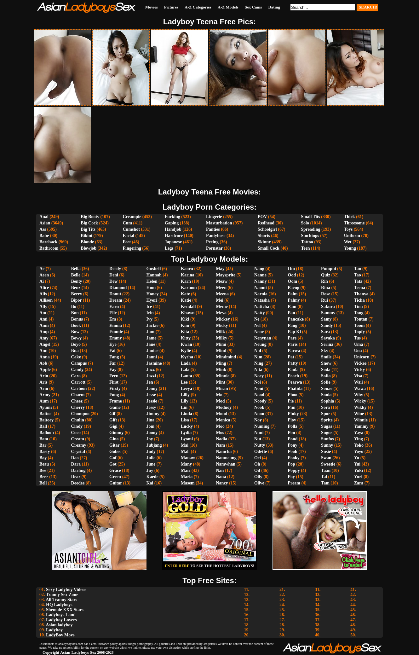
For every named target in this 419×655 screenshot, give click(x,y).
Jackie (152, 325)
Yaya (359, 432)
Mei (219, 300)
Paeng (294, 287)
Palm (293, 294)
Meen (221, 287)
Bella (76, 268)
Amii (44, 325)
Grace (115, 470)
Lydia (186, 432)
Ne (256, 319)
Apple (45, 369)
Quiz (325, 275)
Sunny (327, 445)
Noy (258, 420)
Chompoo (80, 413)
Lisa (185, 420)
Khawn (188, 312)
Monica (223, 420)
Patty (293, 363)
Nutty (259, 445)
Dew (113, 281)
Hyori (152, 300)
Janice (152, 350)
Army (44, 394)
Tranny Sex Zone (62, 594)
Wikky (360, 407)
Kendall (188, 306)
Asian (44, 223)
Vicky (359, 369)
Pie (291, 401)
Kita (185, 331)
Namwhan (225, 464)
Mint (221, 382)
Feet (127, 242)
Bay (43, 457)
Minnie (223, 376)
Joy (149, 439)
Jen (149, 382)
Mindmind (226, 357)
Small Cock (268, 248)
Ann (43, 350)
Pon (291, 432)
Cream (77, 439)
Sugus (326, 432)
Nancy (222, 483)
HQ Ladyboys (59, 604)
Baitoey (46, 420)
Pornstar (214, 248)
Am (42, 312)
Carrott (78, 382)
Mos (220, 432)
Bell (43, 483)
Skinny (264, 242)
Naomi (260, 287)
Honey (152, 294)
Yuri (358, 476)
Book (76, 325)
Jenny (152, 388)
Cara (76, 376)
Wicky (360, 401)
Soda (325, 369)
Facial (128, 235)
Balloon (46, 432)
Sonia (326, 394)
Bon (75, 312)
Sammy (328, 312)
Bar (42, 445)
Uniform (352, 235)
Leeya (186, 388)
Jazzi (151, 376)
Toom (359, 325)
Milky (221, 338)
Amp (44, 331)
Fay (113, 369)
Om (291, 268)
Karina (187, 275)
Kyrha (187, 357)
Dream (115, 300)
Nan (220, 470)
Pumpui (328, 268)
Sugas (326, 426)
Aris (43, 382)
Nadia (221, 439)
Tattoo (307, 242)
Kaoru (187, 268)
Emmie (116, 331)
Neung (260, 344)
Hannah (154, 275)
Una (358, 350)
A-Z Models (228, 7)
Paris (293, 344)
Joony (152, 432)
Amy (44, 338)
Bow (75, 331)
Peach (293, 376)
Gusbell (153, 268)
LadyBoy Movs (60, 635)
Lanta (186, 376)
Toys (348, 229)
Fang (114, 357)
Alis (43, 294)
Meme (222, 306)
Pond (293, 439)
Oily (258, 476)
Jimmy (152, 413)
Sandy (327, 325)
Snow (326, 363)
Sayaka (328, 338)
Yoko (359, 445)
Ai (41, 281)
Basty (44, 451)
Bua (75, 350)
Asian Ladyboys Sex (78, 652)
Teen (305, 248)
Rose (325, 294)
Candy (77, 369)
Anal (44, 216)
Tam (325, 483)
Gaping (172, 223)
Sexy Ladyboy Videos (66, 589)
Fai (112, 350)
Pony (292, 445)
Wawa (360, 388)
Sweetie (328, 464)
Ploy (292, 420)
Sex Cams (253, 7)
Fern (113, 376)
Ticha (359, 300)
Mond (221, 413)
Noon (259, 413)
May (220, 268)
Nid (257, 350)
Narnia (260, 294)
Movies (151, 7)
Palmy (294, 300)
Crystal (78, 451)
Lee (184, 382)
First (113, 382)
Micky (222, 325)
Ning (258, 363)
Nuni (259, 432)
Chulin (77, 420)
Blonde (87, 242)
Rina (325, 287)
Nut (257, 439)
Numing (261, 426)
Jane (150, 344)
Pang (292, 325)
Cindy (77, 426)
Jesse (151, 394)
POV (262, 216)
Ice (149, 306)
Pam (292, 306)
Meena (222, 294)
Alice (44, 287)
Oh (257, 464)
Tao (357, 275)
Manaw (188, 457)
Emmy (115, 338)
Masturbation (219, 223)
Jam (150, 331)
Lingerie (214, 216)
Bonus (77, 319)
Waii (358, 382)
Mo (219, 394)
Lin (184, 407)
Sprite (327, 420)
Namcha (224, 451)
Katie (186, 300)
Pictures (171, 7)
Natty (259, 312)
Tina (358, 306)
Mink (221, 369)
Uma (358, 344)
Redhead (266, 223)
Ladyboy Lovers (61, 619)
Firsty (115, 388)
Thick (349, 216)
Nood (259, 394)
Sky (324, 350)
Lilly (185, 394)
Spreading (310, 229)
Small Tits (310, 216)
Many (186, 464)
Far (112, 363)
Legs (169, 248)
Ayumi (45, 407)
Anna (44, 357)
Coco (76, 432)
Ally (43, 306)
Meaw (222, 281)
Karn (186, 281)
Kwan (186, 344)
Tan (357, 268)
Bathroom (48, 248)
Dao (75, 457)
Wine (359, 413)
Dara (76, 464)
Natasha (262, 300)
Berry (76, 294)
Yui (357, 464)
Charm (78, 394)
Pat (291, 357)
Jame (151, 338)
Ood (292, 275)
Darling (78, 470)
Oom (292, 281)
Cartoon (79, 388)
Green (115, 476)
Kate (185, 294)
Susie (326, 451)
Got (113, 464)
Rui (324, 300)
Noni (258, 388)
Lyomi (187, 439)
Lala (185, 369)
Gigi (113, 426)
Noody (260, 401)
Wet (348, 242)
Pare (292, 338)
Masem (188, 483)
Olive (259, 483)
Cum (127, 223)
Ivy (149, 319)
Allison (46, 300)
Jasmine (154, 363)
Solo (305, 223)
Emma (115, 325)
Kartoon (189, 287)
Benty (76, 281)
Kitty (186, 338)
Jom (150, 426)
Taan (325, 470)
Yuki (358, 470)
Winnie (361, 420)
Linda (186, 413)
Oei (257, 457)
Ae (41, 268)
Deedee (78, 483)
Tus (357, 338)
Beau (44, 464)
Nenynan (262, 338)
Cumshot (131, 229)
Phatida (295, 388)
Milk (220, 331)
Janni (151, 357)
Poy (291, 476)
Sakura (328, 306)
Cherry (78, 407)
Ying (358, 439)
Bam (43, 439)
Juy (149, 470)
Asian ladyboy (59, 625)
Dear (75, 476)
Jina (150, 420)
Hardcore (174, 235)
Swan (326, 457)
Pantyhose (215, 235)
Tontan (360, 319)
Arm (43, 388)
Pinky (293, 413)
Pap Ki (294, 331)
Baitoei (46, 413)
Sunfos (327, 439)
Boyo (76, 344)
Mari (185, 470)
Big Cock (89, 223)
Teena (359, 287)
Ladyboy (54, 630)
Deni (113, 275)
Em (112, 319)
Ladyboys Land (61, 614)
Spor (325, 413)
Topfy (359, 331)
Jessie (151, 401)
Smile (326, 357)
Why (358, 394)
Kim (185, 325)
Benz (76, 287)
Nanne (260, 275)
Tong (359, 312)
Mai (184, 445)
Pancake (296, 319)
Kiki (185, 319)
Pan (291, 312)
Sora (325, 407)
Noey (259, 376)
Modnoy (224, 407)
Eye (113, 344)
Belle (76, 275)
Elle (113, 312)
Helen (152, 281)
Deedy (115, 268)
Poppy (294, 470)
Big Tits (88, 229)
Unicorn (362, 357)
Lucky (187, 426)
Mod (220, 401)
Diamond (118, 287)
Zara (359, 483)
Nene (259, 331)
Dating (274, 7)
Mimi (221, 344)
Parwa (294, 350)
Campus (79, 363)
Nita (258, 369)
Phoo (292, 394)
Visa (358, 376)
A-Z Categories (198, 7)
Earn (114, 306)
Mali (185, 451)
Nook (259, 407)
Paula (293, 369)
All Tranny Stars (61, 599)
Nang (259, 268)
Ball (43, 426)
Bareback (48, 242)
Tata (358, 281)
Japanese (173, 242)
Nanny (260, 281)
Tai (324, 476)
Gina (114, 439)
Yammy (361, 426)
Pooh (292, 451)
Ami (43, 319)
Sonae (326, 388)
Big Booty (90, 216)
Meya (221, 312)
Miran (222, 388)
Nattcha (261, 306)
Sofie (325, 382)
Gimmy (116, 432)
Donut (115, 294)
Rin (324, 281)
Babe (44, 235)
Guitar (115, 483)
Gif (112, 413)
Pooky (294, 457)
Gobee (115, 451)
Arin (43, 376)
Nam (220, 445)
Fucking (172, 216)
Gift (113, 420)
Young (350, 248)
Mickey (223, 319)
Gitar (114, 445)
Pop (291, 464)
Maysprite (225, 275)
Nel (257, 325)
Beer (43, 476)
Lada (186, 363)
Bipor (76, 300)
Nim (258, 357)
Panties (213, 229)
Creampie (132, 216)
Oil (257, 470)
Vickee (360, 363)
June (151, 464)
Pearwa (295, 382)
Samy (326, 319)
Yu (356, 457)
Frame (115, 401)
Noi (257, 382)
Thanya (361, 294)
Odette (260, 451)
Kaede (152, 476)
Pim (292, 407)
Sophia (327, 401)
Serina (327, 344)
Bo (73, 306)
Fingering (132, 248)
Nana (221, 476)
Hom (151, 287)
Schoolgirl (267, 229)
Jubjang (154, 445)
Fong (114, 394)
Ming (221, 363)
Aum (44, 401)
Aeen (44, 275)
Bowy (76, 338)
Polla (292, 426)
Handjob (173, 229)
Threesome (354, 223)
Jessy (151, 407)
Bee (42, 470)
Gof (113, 457)
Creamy (78, 445)
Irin (150, 312)
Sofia (325, 376)
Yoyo (359, 451)
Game (115, 407)
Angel (44, 344)
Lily (184, 401)
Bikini (86, 235)
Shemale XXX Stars (64, 609)
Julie (151, 457)
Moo (220, 426)
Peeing (212, 242)
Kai (149, 483)
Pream (294, 483)
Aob (43, 363)
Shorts (264, 235)
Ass (42, 229)
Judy (151, 451)
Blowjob (88, 248)
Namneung (226, 457)
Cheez (77, 401)
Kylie (186, 350)
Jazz (150, 369)
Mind (221, 350)
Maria (186, 476)
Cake (76, 357)
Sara (325, 331)
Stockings (310, 235)
